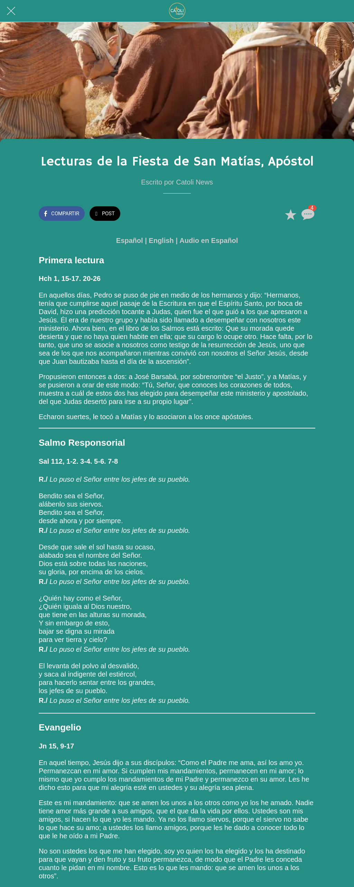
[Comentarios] (307, 214)
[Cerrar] (11, 11)
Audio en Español (208, 240)
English (161, 240)
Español (129, 240)
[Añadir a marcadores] (290, 214)
